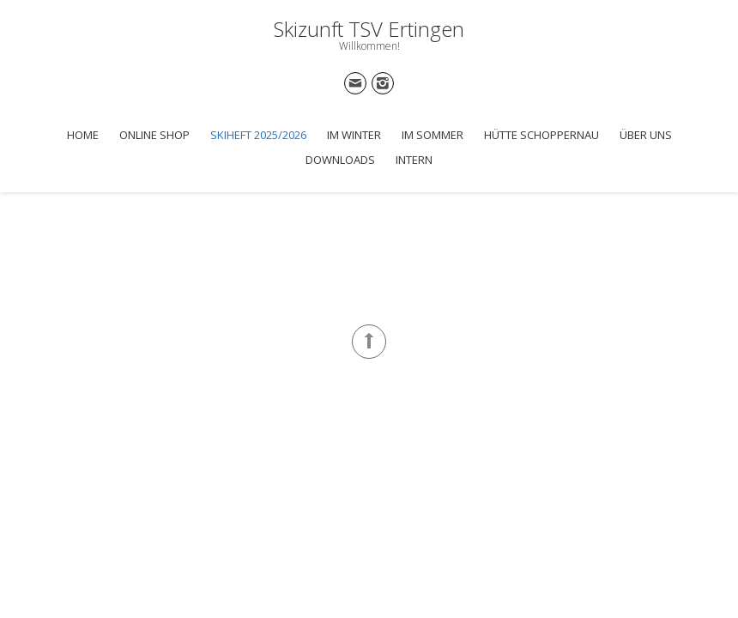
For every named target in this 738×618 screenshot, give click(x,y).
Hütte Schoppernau (541, 134)
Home (83, 134)
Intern (414, 159)
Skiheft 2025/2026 (258, 134)
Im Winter (354, 134)
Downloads (340, 159)
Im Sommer (432, 134)
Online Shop (154, 134)
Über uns (646, 134)
